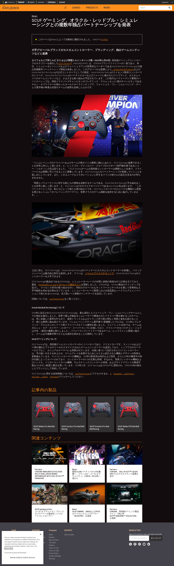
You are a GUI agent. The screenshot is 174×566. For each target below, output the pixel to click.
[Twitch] (148, 544)
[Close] (40, 534)
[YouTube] (144, 544)
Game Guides (69, 535)
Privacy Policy (53, 553)
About (51, 535)
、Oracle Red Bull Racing (123, 69)
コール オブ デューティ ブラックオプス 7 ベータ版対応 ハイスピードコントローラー (49, 513)
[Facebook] (135, 544)
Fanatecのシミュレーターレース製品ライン (59, 284)
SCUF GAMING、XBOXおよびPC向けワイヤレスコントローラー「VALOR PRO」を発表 (86, 513)
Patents (51, 545)
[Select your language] (166, 2)
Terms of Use (53, 548)
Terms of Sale (54, 551)
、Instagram (128, 373)
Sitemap (52, 559)
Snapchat (54, 376)
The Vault (52, 543)
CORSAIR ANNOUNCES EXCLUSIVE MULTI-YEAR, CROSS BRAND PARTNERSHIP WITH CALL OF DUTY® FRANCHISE (49, 475)
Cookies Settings (55, 556)
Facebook (117, 373)
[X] (130, 544)
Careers (51, 537)
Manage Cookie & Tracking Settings (22, 557)
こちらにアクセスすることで (99, 273)
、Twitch (44, 376)
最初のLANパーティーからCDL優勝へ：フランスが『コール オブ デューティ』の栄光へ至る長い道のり (86, 475)
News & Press (54, 540)
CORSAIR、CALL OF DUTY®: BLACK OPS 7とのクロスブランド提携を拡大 (124, 474)
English (104, 39)
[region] (22, 547)
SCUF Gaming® (65, 63)
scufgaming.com (56, 299)
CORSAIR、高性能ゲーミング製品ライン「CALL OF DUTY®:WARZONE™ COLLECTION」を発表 (124, 514)
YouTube (35, 376)
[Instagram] (139, 544)
